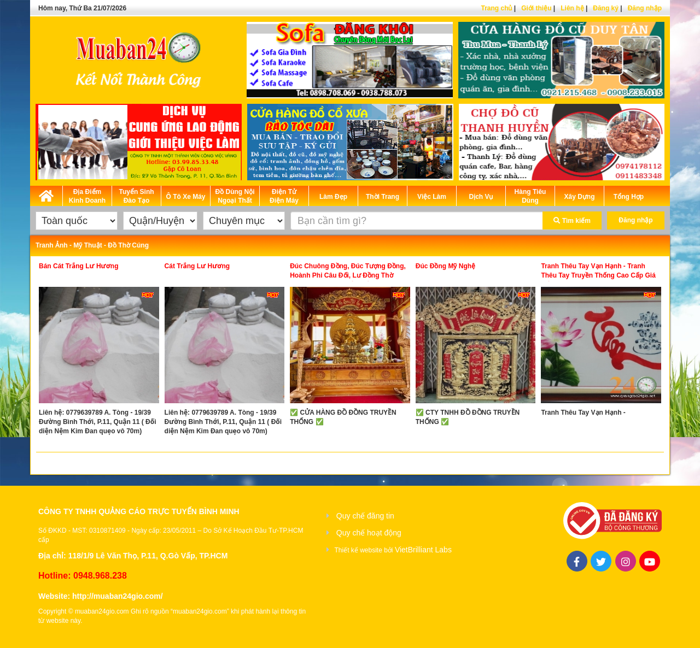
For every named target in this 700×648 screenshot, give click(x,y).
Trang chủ (496, 8)
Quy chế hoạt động (368, 532)
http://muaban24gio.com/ (117, 596)
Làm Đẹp (333, 197)
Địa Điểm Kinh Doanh (87, 196)
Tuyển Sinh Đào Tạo (136, 196)
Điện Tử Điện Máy (284, 196)
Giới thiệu (536, 8)
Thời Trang (382, 197)
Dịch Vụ (481, 197)
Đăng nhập (645, 8)
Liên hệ (572, 8)
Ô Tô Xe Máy (185, 197)
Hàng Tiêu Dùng (530, 196)
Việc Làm (431, 197)
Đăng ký (606, 8)
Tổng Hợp (629, 197)
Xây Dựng (579, 197)
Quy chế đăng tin (365, 515)
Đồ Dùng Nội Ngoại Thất (235, 196)
